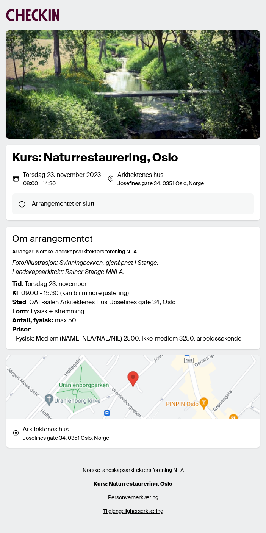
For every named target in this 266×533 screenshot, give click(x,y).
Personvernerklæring (133, 497)
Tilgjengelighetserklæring (133, 511)
